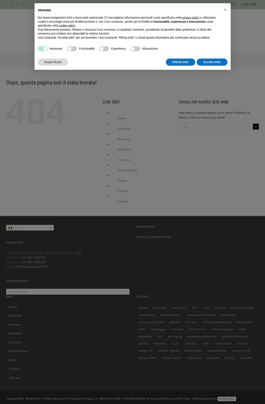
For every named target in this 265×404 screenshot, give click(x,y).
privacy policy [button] (190, 17)
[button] (225, 10)
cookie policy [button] (67, 25)
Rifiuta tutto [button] (180, 62)
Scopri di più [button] (53, 62)
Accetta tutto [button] (212, 62)
